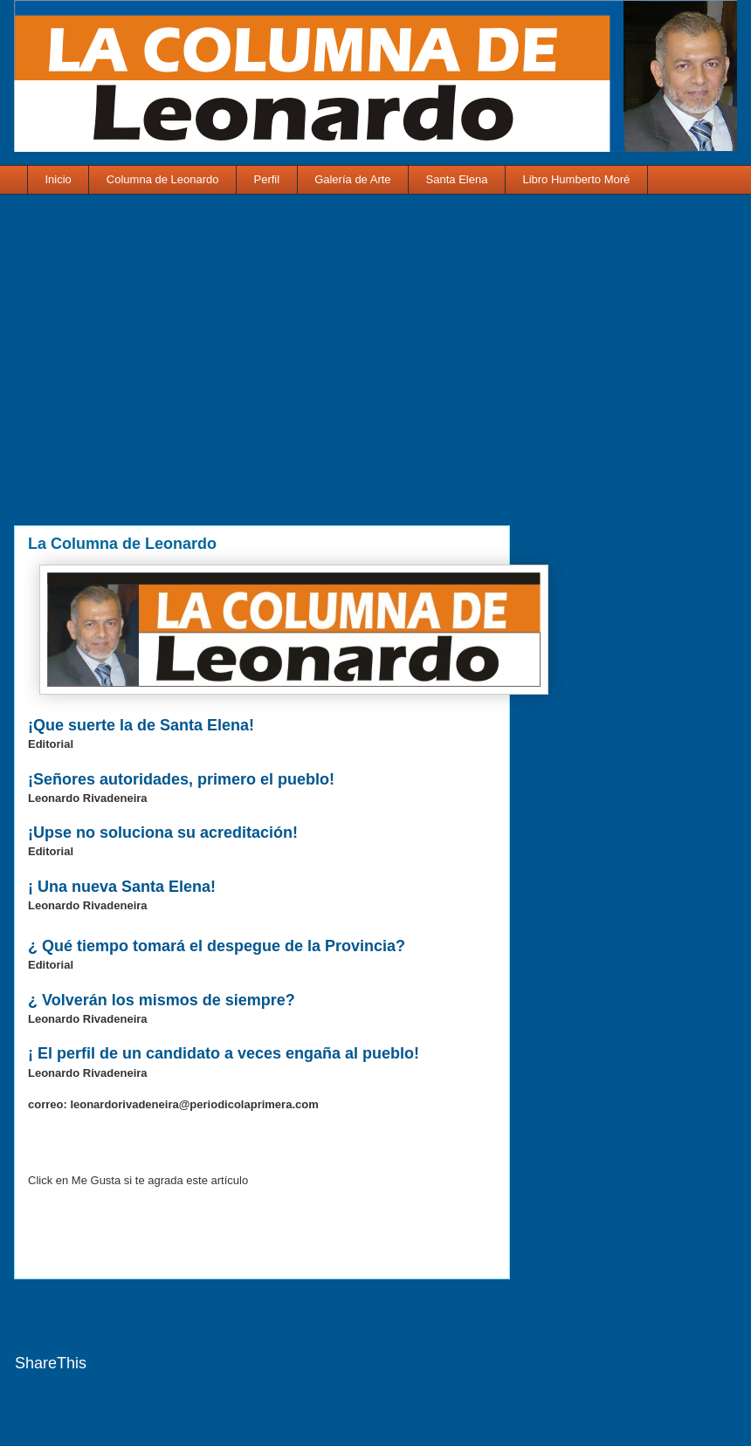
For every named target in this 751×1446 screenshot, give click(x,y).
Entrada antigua (448, 1302)
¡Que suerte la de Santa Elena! (141, 725)
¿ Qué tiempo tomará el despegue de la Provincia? (219, 946)
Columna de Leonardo (163, 179)
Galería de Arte (352, 179)
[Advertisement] (262, 372)
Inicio (58, 179)
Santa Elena (457, 179)
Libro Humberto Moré (576, 179)
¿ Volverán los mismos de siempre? (164, 1000)
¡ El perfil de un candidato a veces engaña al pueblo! (226, 1053)
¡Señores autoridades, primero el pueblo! (181, 779)
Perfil (267, 179)
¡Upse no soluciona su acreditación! (163, 832)
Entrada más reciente (92, 1302)
